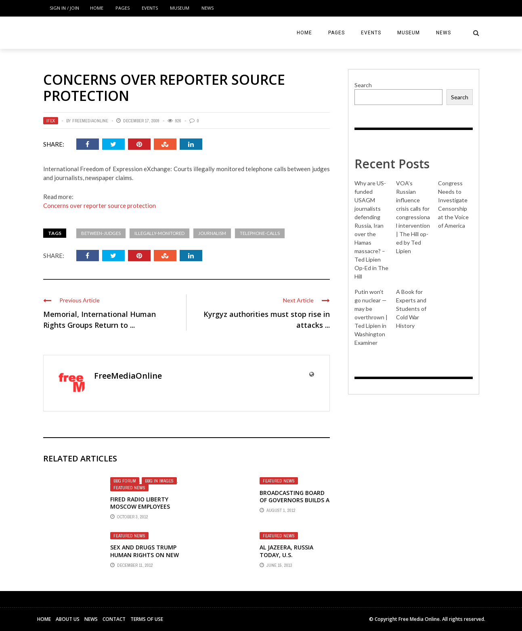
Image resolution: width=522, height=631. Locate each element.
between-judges (101, 233)
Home (96, 8)
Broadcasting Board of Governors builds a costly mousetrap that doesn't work (294, 504)
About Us (68, 619)
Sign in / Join (64, 8)
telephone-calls (260, 233)
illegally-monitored (159, 233)
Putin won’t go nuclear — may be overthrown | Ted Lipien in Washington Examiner (371, 317)
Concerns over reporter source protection (99, 205)
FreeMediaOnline (90, 121)
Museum (179, 8)
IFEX (50, 121)
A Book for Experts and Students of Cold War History (411, 308)
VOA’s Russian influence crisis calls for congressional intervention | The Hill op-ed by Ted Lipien (413, 217)
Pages (122, 8)
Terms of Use (146, 619)
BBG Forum (124, 481)
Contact (114, 619)
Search (363, 85)
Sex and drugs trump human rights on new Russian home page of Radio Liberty (144, 558)
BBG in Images (159, 481)
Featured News (129, 488)
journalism (212, 233)
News (207, 8)
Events (150, 8)
